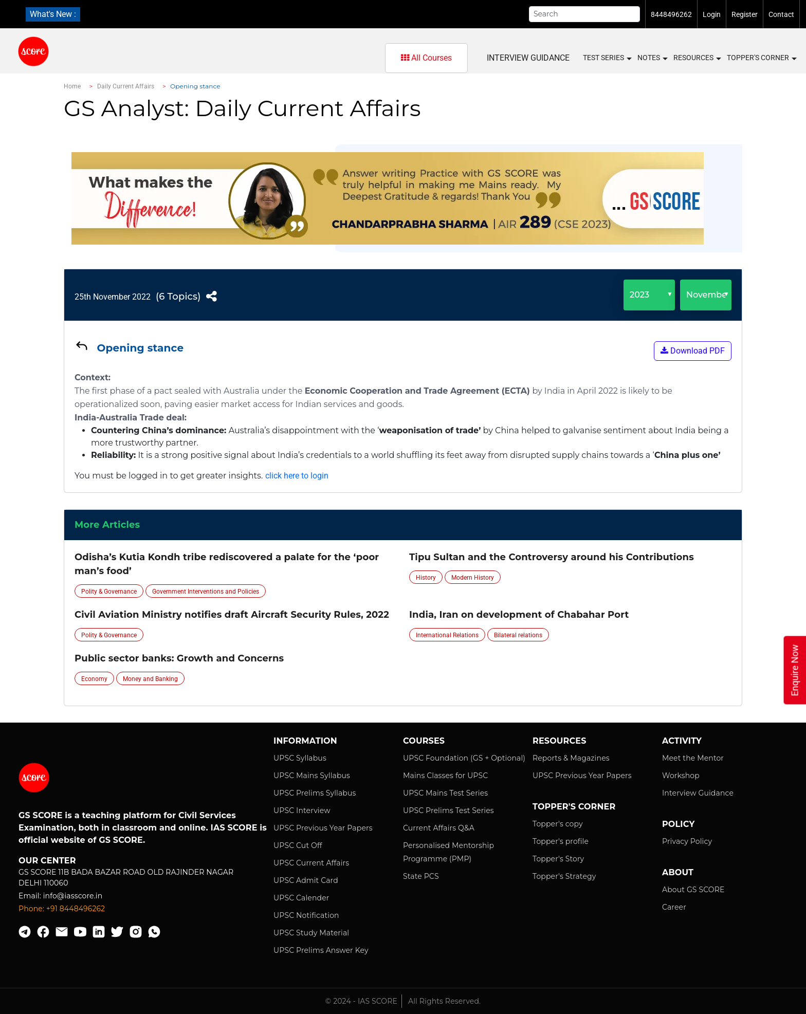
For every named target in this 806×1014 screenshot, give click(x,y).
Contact (781, 14)
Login (712, 14)
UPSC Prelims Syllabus (314, 793)
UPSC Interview (302, 810)
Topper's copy (558, 823)
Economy (94, 679)
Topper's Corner (761, 58)
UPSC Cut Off (297, 845)
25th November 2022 (113, 297)
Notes (652, 58)
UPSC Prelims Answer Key (321, 950)
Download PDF (693, 351)
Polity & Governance (109, 591)
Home (72, 86)
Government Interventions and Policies (205, 591)
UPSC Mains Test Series (445, 793)
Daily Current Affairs (126, 86)
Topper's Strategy (564, 876)
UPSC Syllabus (299, 758)
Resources (696, 58)
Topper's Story (558, 858)
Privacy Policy (687, 841)
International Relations (447, 635)
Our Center (47, 860)
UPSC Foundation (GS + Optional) (464, 758)
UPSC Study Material (311, 932)
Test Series (607, 58)
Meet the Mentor (693, 758)
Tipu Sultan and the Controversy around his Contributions (551, 557)
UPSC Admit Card (305, 880)
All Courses (426, 58)
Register (744, 14)
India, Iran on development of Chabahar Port (519, 614)
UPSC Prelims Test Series (448, 810)
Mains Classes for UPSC (445, 775)
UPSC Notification (306, 915)
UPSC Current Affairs (311, 863)
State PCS (421, 876)
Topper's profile (561, 841)
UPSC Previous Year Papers (323, 828)
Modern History (472, 577)
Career (674, 907)
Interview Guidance (528, 58)
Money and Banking (150, 679)
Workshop (681, 775)
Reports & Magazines (571, 758)
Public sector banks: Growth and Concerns (179, 658)
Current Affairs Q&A (438, 828)
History (426, 577)
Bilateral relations (518, 635)
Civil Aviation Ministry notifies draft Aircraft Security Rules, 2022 (232, 614)
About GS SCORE (693, 889)
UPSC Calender (301, 897)
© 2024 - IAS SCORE (361, 1001)
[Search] (584, 14)
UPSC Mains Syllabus (311, 775)
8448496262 (671, 14)
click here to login (296, 476)
